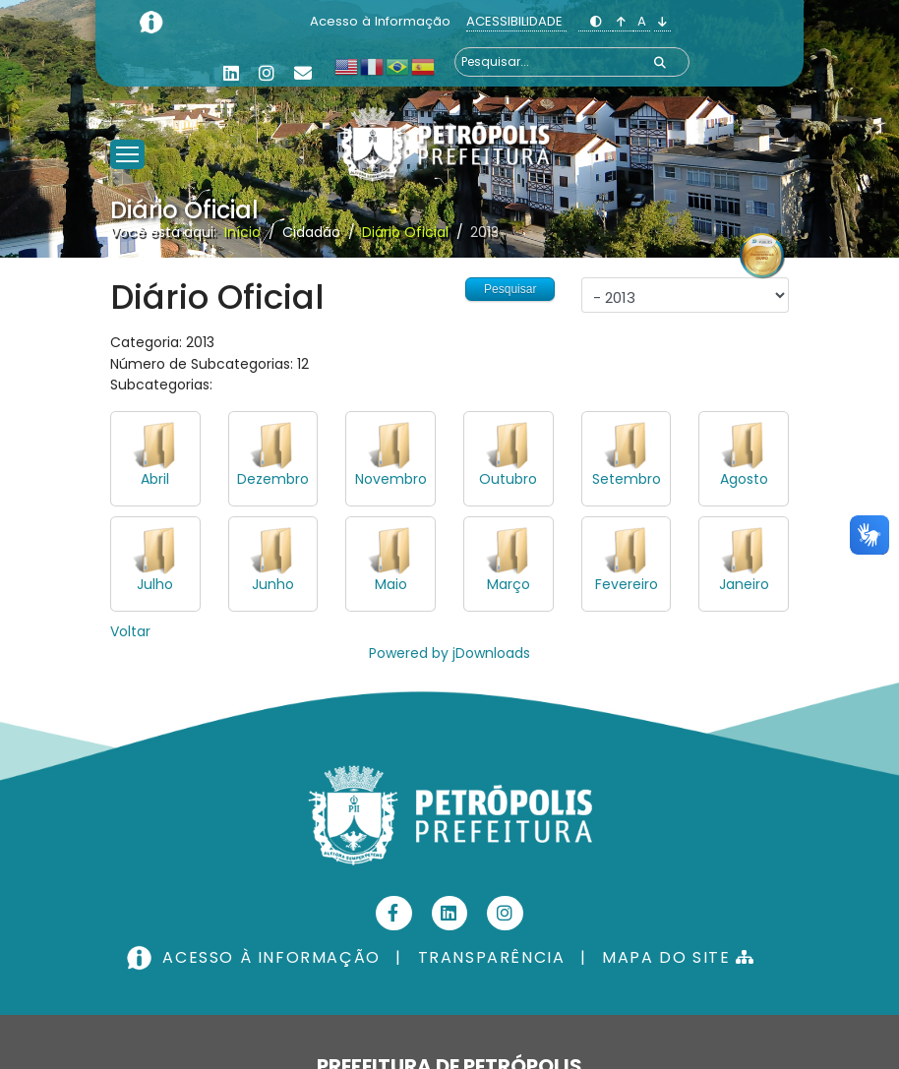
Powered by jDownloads (449, 653)
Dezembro (273, 479)
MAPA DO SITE (678, 957)
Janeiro (744, 584)
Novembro (391, 479)
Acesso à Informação (382, 21)
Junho (273, 584)
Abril (155, 479)
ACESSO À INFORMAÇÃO (256, 957)
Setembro (626, 479)
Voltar (130, 631)
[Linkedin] (231, 73)
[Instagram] (266, 73)
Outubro (508, 479)
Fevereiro (626, 584)
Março (508, 584)
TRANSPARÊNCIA (492, 957)
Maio (391, 584)
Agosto (744, 479)
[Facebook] (394, 913)
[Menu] (127, 129)
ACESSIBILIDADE (516, 21)
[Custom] (303, 73)
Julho (155, 584)
